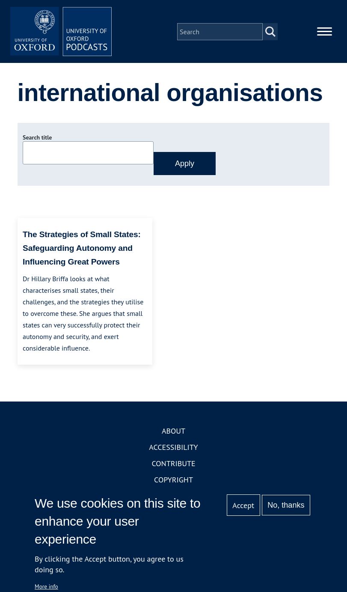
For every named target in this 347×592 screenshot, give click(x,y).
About (173, 431)
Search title (37, 138)
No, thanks (285, 505)
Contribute (173, 464)
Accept (243, 505)
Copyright (173, 480)
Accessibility (173, 447)
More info (46, 586)
